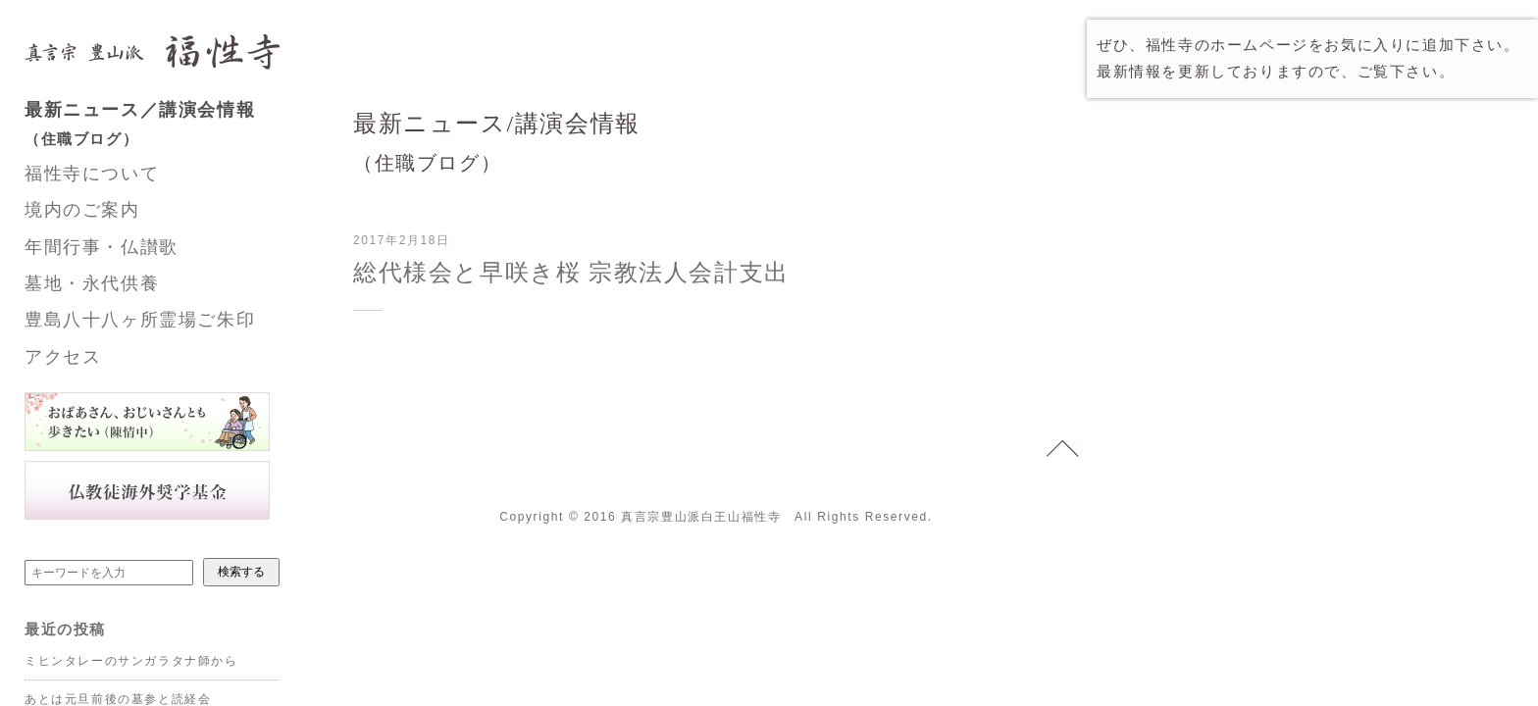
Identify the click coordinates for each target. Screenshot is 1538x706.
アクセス (63, 357)
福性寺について (92, 173)
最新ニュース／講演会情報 (172, 126)
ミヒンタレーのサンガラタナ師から (131, 661)
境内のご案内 (82, 210)
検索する (241, 572)
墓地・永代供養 (92, 283)
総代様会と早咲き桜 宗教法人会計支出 (571, 272)
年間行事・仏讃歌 (102, 247)
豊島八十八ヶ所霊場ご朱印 (140, 319)
